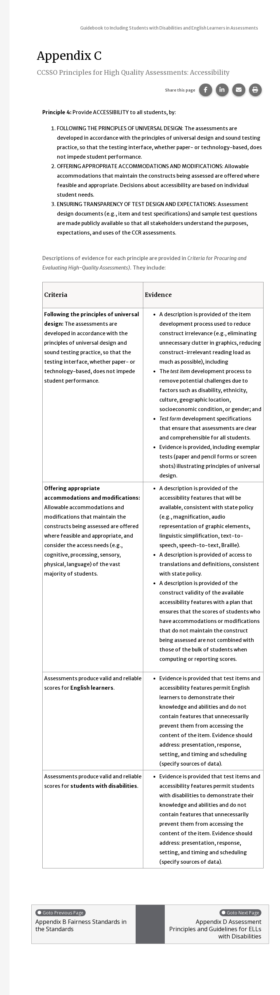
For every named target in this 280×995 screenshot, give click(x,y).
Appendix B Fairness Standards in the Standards (83, 921)
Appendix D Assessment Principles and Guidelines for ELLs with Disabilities (214, 924)
